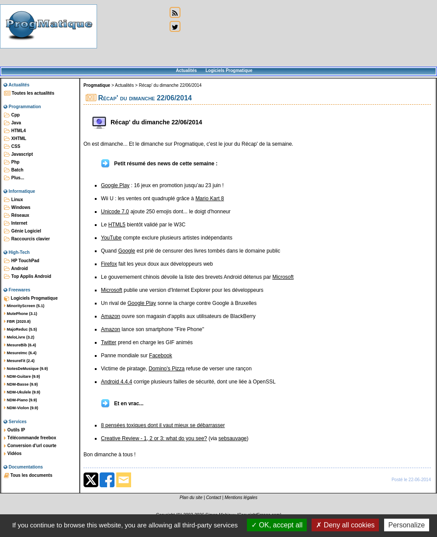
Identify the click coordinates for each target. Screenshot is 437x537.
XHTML (15, 138)
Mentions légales (241, 497)
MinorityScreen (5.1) (24, 306)
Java (12, 123)
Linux (13, 199)
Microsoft (283, 277)
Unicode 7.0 (115, 212)
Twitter (108, 342)
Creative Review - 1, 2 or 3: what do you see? (154, 438)
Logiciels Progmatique (228, 70)
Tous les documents (28, 475)
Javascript (18, 154)
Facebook (160, 355)
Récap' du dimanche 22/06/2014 (170, 85)
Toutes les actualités (29, 93)
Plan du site (191, 497)
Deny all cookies (345, 525)
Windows (17, 207)
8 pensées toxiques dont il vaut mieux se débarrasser (163, 425)
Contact (213, 497)
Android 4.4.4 (116, 382)
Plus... (14, 178)
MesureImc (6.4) (20, 353)
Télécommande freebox (30, 438)
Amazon (110, 316)
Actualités (186, 70)
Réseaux (16, 215)
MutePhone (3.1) (20, 313)
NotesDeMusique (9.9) (26, 368)
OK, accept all (276, 525)
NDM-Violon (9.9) (21, 408)
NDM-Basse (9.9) (21, 384)
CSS (12, 146)
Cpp (12, 115)
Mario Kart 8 (209, 198)
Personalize (406, 525)
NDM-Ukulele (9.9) (22, 392)
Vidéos (12, 453)
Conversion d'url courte (30, 445)
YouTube (111, 238)
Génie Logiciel (22, 231)
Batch (14, 170)
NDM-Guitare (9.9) (22, 376)
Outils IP (14, 430)
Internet (15, 223)
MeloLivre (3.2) (19, 337)
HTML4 (15, 130)
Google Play (115, 185)
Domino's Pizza (166, 369)
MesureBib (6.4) (20, 345)
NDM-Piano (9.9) (20, 400)
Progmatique (96, 85)
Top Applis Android (27, 276)
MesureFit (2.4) (19, 361)
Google (126, 251)
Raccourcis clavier (27, 239)
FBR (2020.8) (17, 321)
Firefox (109, 264)
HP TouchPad (21, 260)
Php (12, 162)
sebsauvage (232, 438)
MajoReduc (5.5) (20, 329)
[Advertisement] (132, 34)
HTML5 (116, 225)
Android (16, 268)
